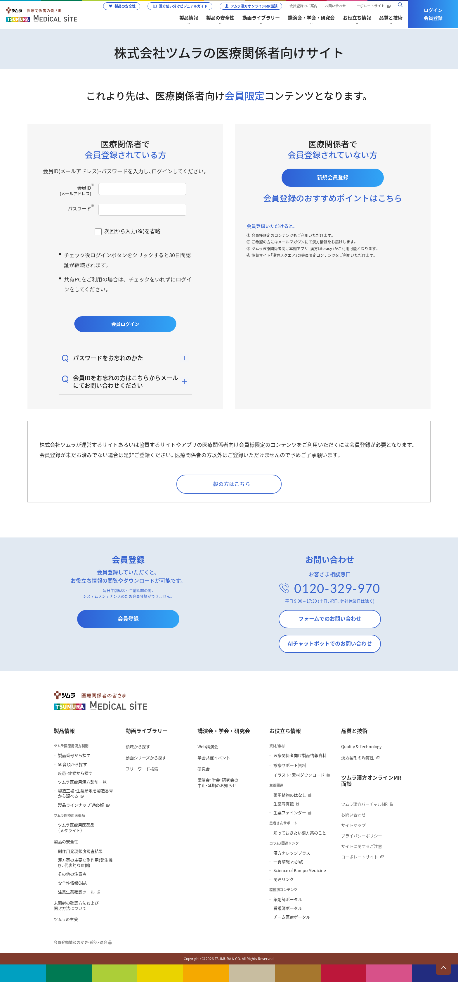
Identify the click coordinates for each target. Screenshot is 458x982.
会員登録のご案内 (303, 6)
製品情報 (64, 731)
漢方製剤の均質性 (357, 757)
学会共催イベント (213, 757)
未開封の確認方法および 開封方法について (76, 905)
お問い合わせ (335, 6)
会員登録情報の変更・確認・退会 (80, 942)
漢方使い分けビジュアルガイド (183, 6)
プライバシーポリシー (361, 835)
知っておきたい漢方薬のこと (299, 832)
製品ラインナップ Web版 (81, 805)
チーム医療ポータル (291, 916)
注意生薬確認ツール (76, 891)
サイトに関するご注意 (361, 846)
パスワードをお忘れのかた (108, 358)
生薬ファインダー (289, 812)
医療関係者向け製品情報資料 (300, 755)
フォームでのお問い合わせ (330, 619)
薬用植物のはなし (289, 795)
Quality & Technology (361, 746)
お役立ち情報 (285, 731)
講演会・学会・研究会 (223, 731)
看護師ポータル (287, 908)
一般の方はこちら (229, 483)
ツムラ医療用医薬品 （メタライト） (76, 827)
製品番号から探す (74, 755)
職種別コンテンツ (283, 890)
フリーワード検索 (142, 768)
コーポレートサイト (369, 6)
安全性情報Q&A (72, 883)
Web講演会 (207, 746)
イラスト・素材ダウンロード (299, 774)
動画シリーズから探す (146, 757)
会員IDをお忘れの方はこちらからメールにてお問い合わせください (125, 382)
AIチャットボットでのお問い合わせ (330, 643)
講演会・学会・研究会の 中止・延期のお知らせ (217, 782)
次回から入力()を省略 (132, 231)
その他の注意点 (72, 873)
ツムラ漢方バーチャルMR (364, 804)
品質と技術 (354, 731)
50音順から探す (72, 764)
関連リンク (283, 879)
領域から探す (138, 746)
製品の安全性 (125, 6)
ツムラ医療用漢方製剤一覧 (82, 781)
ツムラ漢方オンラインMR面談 (253, 6)
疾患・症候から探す (75, 773)
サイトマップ (353, 825)
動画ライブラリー (147, 731)
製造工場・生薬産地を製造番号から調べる (85, 793)
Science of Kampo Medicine (299, 870)
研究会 (203, 768)
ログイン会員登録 (433, 13)
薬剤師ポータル (287, 899)
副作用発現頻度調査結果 (80, 851)
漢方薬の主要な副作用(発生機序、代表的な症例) (85, 862)
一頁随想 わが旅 (288, 861)
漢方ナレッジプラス (291, 852)
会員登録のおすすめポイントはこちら (332, 198)
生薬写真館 (283, 803)
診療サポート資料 (289, 765)
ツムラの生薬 (66, 919)
